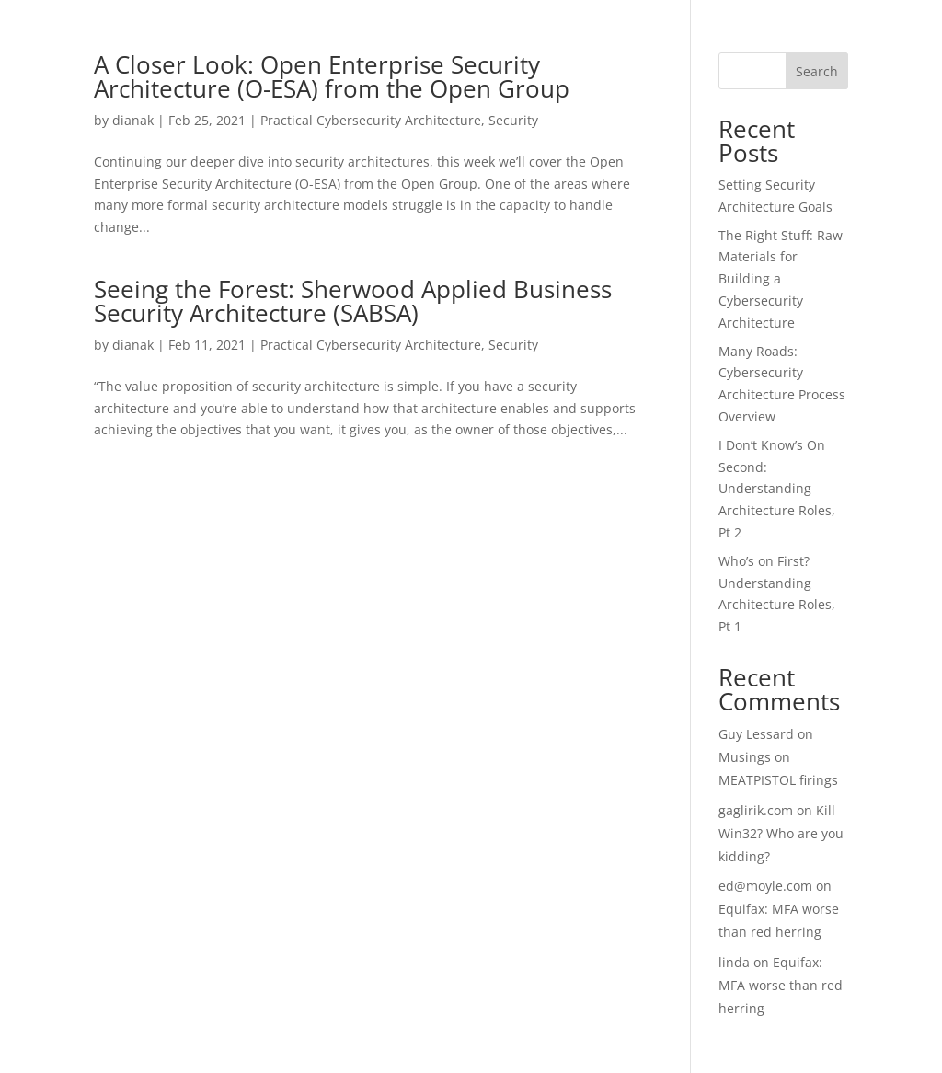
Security (513, 120)
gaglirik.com (755, 810)
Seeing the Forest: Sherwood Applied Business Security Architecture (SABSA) (353, 300)
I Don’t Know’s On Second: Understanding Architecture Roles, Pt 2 (776, 488)
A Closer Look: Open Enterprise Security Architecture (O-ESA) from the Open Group (331, 76)
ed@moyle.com (765, 885)
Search (817, 71)
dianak (133, 120)
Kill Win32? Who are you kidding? (781, 833)
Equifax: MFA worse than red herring (780, 985)
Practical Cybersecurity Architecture (370, 120)
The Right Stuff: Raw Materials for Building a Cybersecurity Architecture (780, 278)
